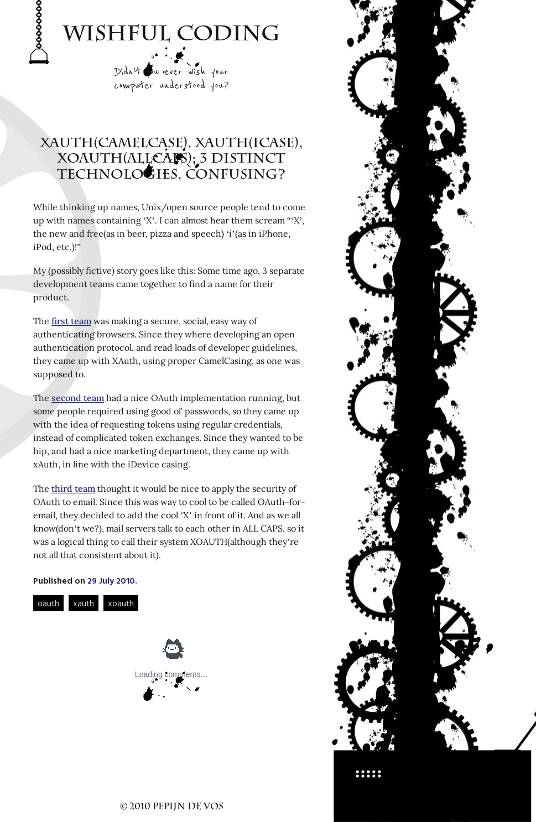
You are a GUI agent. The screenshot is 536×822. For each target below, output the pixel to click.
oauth (48, 602)
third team (73, 488)
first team (71, 320)
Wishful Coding (171, 35)
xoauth (121, 602)
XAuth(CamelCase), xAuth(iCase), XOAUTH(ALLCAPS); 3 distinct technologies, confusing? (171, 160)
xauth (83, 602)
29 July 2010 (111, 580)
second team (77, 397)
